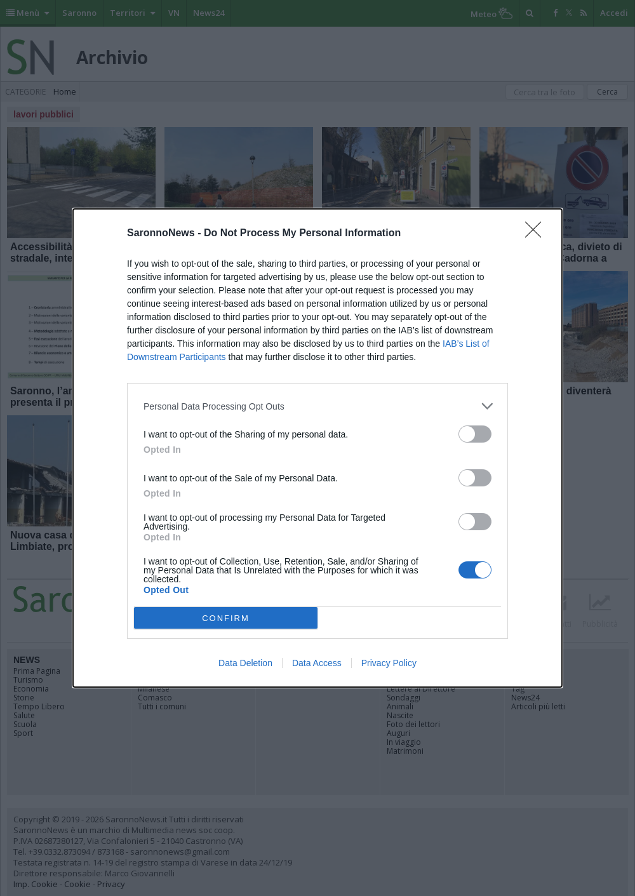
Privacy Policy (389, 663)
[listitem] (317, 406)
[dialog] (317, 448)
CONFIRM (226, 618)
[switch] (474, 434)
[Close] (537, 234)
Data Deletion (245, 663)
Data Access (317, 663)
